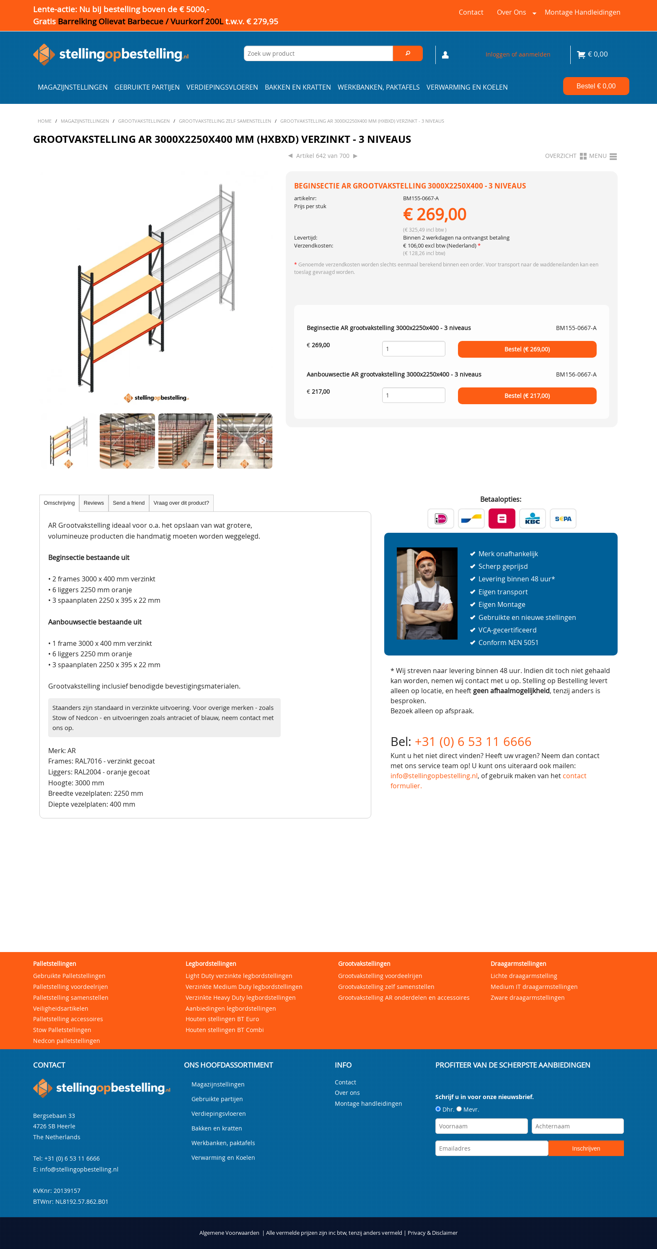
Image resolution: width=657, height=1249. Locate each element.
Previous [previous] (50, 441)
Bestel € (596, 86)
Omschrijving (59, 503)
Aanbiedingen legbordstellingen (231, 941)
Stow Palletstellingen (62, 963)
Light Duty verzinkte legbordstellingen (239, 909)
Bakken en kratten (298, 87)
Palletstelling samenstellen (71, 930)
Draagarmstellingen (518, 897)
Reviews (94, 503)
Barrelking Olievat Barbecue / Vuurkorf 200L (168, 21)
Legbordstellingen (211, 897)
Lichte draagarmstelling (524, 909)
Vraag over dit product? (182, 503)
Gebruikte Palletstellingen (69, 909)
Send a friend (129, 503)
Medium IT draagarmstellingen (534, 920)
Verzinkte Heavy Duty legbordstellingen (241, 930)
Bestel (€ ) (527, 349)
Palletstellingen (54, 897)
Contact (471, 12)
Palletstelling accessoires (68, 952)
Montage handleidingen (583, 12)
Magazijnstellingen (73, 87)
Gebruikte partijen (147, 87)
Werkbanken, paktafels (379, 87)
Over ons (515, 14)
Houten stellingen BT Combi (225, 963)
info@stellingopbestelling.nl (434, 775)
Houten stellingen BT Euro (222, 952)
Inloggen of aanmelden (518, 54)
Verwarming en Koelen (467, 87)
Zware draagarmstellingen (528, 930)
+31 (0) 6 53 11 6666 (473, 741)
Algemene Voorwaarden (229, 1166)
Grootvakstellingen (364, 897)
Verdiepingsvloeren (222, 87)
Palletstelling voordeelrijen (70, 920)
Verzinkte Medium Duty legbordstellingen (244, 920)
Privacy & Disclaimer (433, 1166)
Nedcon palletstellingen (66, 974)
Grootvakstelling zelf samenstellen (386, 920)
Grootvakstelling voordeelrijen (380, 909)
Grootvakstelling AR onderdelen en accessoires (404, 930)
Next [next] (263, 441)
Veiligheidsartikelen (60, 941)
